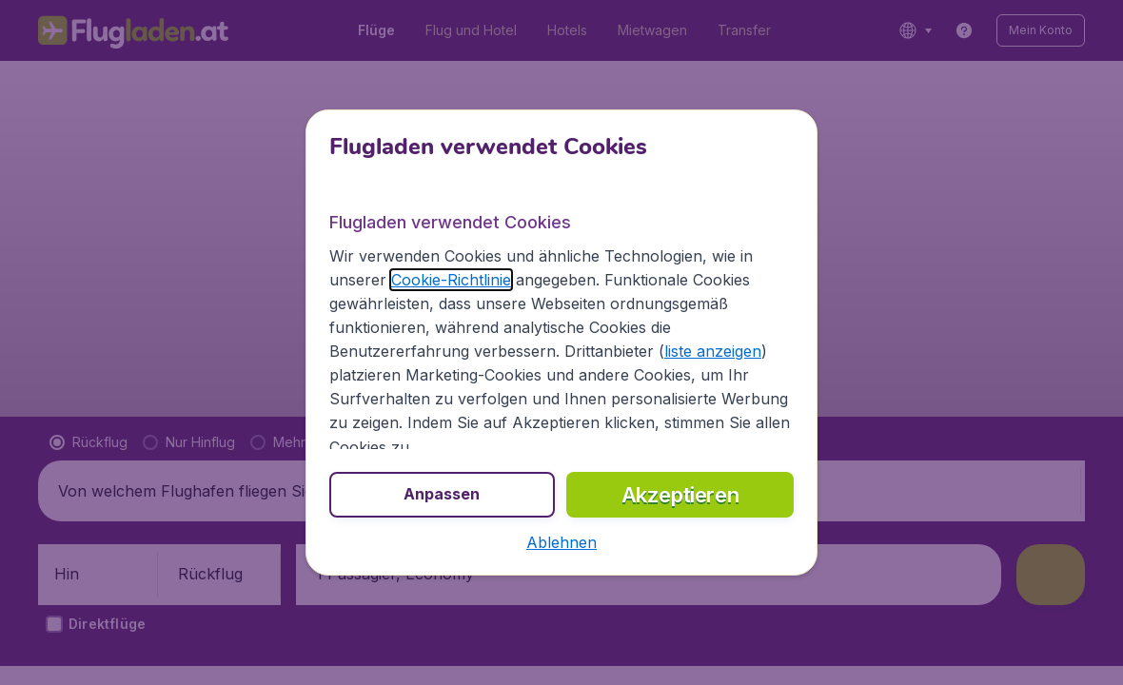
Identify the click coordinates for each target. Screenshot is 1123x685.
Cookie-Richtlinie (451, 279)
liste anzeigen (712, 351)
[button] (561, 542)
